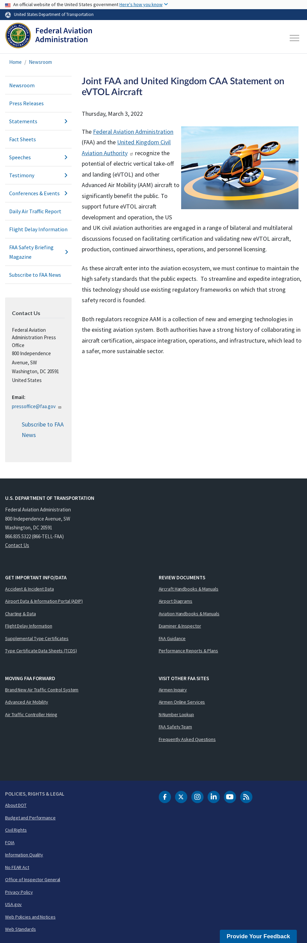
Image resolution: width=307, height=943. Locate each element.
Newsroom (40, 62)
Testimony (38, 175)
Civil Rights (16, 830)
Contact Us (17, 545)
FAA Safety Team (175, 727)
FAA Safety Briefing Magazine (38, 252)
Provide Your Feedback (258, 936)
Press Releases (26, 103)
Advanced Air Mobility (26, 702)
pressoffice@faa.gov (37, 406)
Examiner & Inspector (180, 626)
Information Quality (24, 855)
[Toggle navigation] (295, 38)
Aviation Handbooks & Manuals (189, 614)
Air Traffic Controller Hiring (31, 714)
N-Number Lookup (176, 714)
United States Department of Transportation (54, 14)
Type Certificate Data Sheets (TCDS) (41, 651)
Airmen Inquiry (173, 690)
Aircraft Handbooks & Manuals (188, 589)
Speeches (38, 157)
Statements (38, 121)
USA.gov (13, 904)
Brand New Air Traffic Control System (41, 690)
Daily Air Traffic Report (35, 211)
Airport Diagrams (175, 601)
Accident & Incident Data (29, 589)
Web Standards (20, 929)
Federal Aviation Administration (133, 131)
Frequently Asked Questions (187, 739)
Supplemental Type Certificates (37, 638)
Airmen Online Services (182, 702)
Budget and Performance (30, 818)
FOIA (10, 842)
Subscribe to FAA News (35, 274)
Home (15, 62)
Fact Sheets (22, 139)
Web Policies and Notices (30, 917)
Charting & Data (20, 614)
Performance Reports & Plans (188, 651)
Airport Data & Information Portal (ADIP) (44, 601)
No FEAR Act (17, 867)
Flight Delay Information (38, 229)
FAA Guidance (172, 638)
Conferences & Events (38, 193)
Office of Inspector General (32, 879)
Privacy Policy (19, 892)
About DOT (15, 805)
